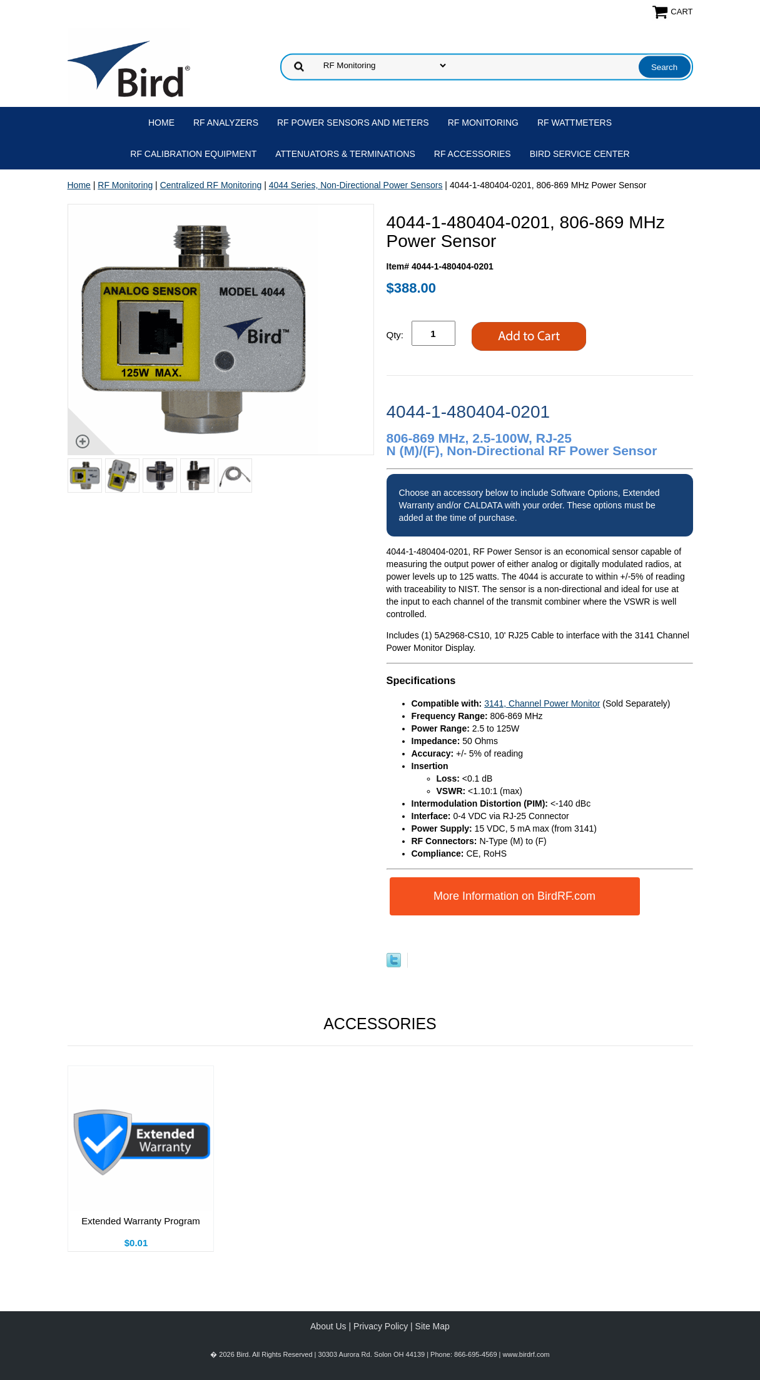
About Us (328, 1326)
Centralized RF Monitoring (211, 185)
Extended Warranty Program (140, 1221)
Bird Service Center (580, 154)
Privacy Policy (380, 1326)
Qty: (395, 335)
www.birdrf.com (526, 1354)
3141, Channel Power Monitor (542, 703)
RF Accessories (472, 154)
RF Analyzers (225, 123)
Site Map (432, 1326)
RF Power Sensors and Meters (353, 123)
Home (161, 123)
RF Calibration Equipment (193, 154)
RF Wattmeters (574, 123)
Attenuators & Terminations (345, 154)
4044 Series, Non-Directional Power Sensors (356, 185)
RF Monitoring (483, 123)
